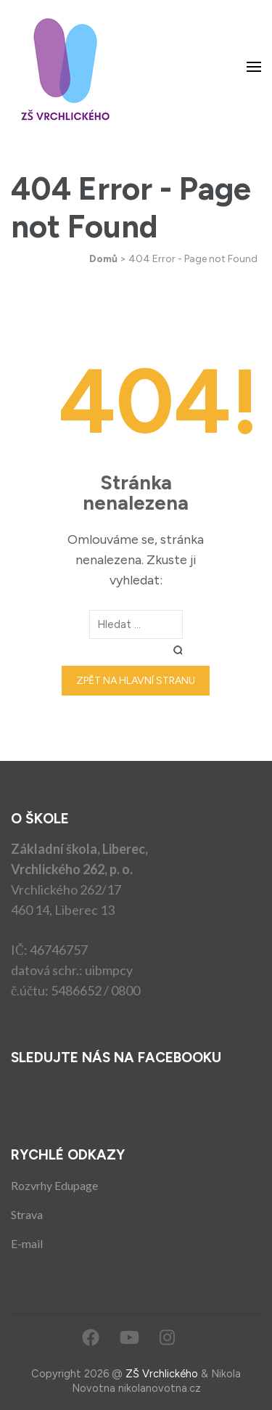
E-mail (27, 1243)
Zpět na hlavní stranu (135, 681)
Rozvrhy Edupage (54, 1185)
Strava (27, 1214)
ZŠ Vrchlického (161, 1373)
